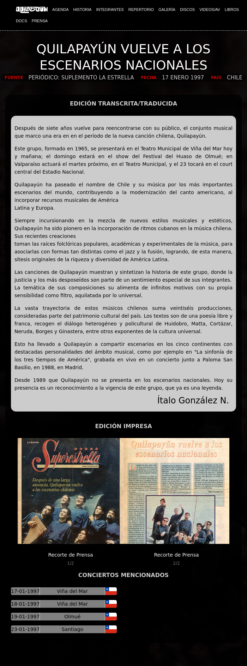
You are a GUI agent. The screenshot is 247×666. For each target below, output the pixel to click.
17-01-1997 (25, 591)
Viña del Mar (72, 591)
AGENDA (60, 9)
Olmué (72, 616)
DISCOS (187, 9)
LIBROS (232, 9)
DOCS (21, 21)
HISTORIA (82, 9)
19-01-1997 (25, 616)
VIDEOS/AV (209, 9)
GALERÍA (166, 9)
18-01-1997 (25, 604)
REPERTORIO (141, 9)
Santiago (72, 629)
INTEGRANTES (110, 9)
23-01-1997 (25, 629)
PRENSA (40, 21)
